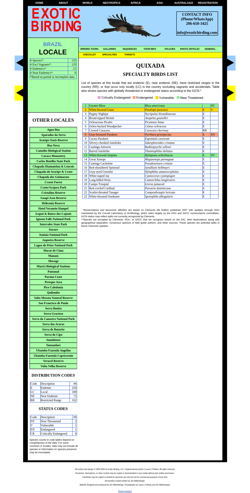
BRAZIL (53, 44)
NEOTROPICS (111, 2)
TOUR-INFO (150, 49)
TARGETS (129, 54)
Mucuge (53, 261)
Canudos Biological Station (53, 150)
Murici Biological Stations (53, 266)
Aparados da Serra (53, 134)
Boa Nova (53, 145)
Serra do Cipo (53, 334)
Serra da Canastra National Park (53, 318)
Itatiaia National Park (53, 234)
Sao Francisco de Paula (53, 303)
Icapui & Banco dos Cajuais (53, 213)
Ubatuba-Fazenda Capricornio (53, 355)
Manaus (53, 255)
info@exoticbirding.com (197, 32)
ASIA (160, 2)
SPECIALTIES (109, 54)
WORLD (87, 2)
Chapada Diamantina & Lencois (53, 166)
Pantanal (53, 271)
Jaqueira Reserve (53, 240)
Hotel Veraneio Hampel (53, 208)
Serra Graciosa (53, 313)
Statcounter (125, 491)
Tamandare (53, 345)
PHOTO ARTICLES (190, 49)
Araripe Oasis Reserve (53, 140)
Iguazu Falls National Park (53, 219)
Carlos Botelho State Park (53, 161)
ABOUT (63, 2)
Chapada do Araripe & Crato (53, 171)
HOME (39, 2)
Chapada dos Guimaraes (53, 177)
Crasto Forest (53, 182)
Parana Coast (53, 276)
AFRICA (136, 2)
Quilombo (53, 292)
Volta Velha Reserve (53, 366)
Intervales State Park (53, 224)
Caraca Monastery (53, 156)
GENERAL (210, 49)
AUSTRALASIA (183, 2)
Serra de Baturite (53, 329)
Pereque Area (53, 282)
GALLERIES (109, 49)
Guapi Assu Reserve (53, 198)
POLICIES (170, 49)
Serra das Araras (53, 324)
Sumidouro (53, 339)
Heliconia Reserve (53, 203)
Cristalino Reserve (53, 192)
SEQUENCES (130, 49)
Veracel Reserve (53, 361)
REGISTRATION (208, 2)
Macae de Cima (53, 250)
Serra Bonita (53, 308)
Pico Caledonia (53, 287)
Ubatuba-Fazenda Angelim (53, 350)
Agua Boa (53, 129)
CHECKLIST (89, 54)
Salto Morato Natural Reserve (53, 297)
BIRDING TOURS (89, 49)
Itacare (53, 229)
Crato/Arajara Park (53, 187)
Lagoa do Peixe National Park (53, 245)
